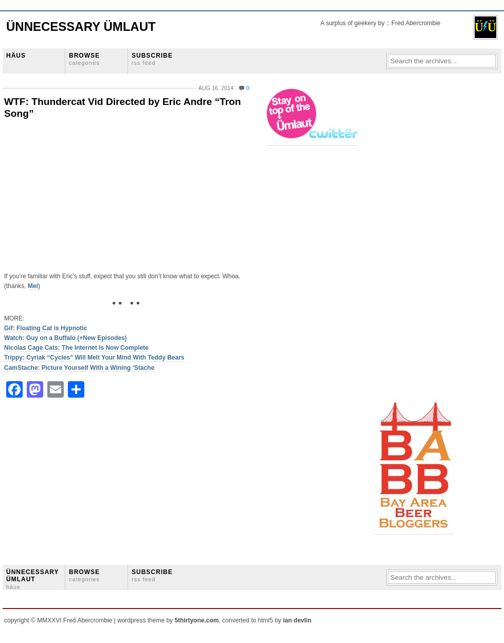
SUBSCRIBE (152, 59)
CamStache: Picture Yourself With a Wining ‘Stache (79, 367)
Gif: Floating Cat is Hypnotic (45, 328)
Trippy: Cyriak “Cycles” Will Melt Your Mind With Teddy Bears (94, 357)
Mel (33, 286)
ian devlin (297, 620)
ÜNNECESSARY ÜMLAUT (32, 579)
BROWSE (84, 59)
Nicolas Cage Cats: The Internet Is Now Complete (76, 347)
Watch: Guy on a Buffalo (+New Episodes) (65, 338)
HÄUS (16, 55)
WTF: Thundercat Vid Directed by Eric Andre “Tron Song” (122, 107)
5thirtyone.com (196, 620)
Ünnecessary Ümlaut (81, 26)
